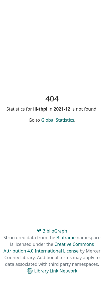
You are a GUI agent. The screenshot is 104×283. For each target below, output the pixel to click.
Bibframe (65, 237)
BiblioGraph (52, 231)
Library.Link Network (52, 271)
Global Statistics (57, 120)
